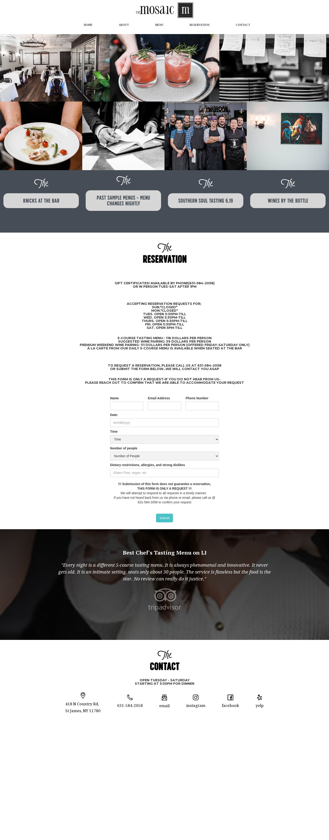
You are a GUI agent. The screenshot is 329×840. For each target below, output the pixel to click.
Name (114, 398)
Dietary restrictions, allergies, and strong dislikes (147, 465)
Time (113, 431)
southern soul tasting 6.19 (205, 200)
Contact (243, 25)
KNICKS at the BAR (41, 200)
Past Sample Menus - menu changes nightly (123, 200)
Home (88, 25)
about (124, 25)
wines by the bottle (288, 200)
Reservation (200, 25)
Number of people (123, 448)
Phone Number (197, 398)
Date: (114, 415)
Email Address (159, 398)
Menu (159, 25)
